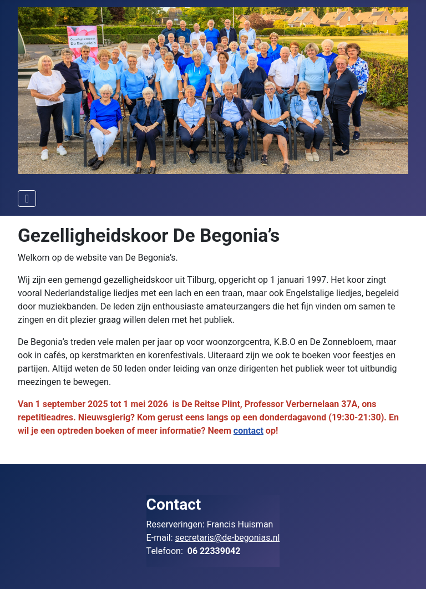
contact (248, 430)
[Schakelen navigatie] (27, 198)
